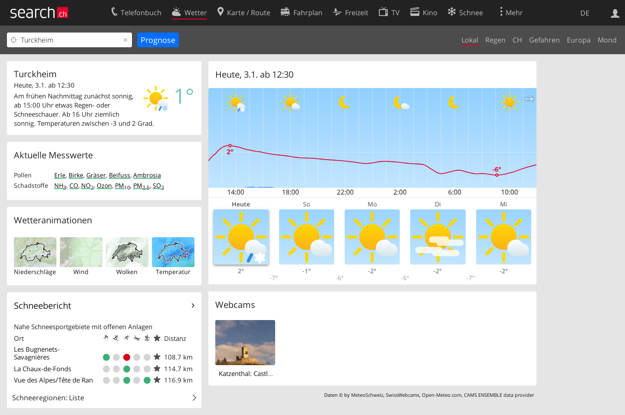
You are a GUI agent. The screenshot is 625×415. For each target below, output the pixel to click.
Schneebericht (42, 305)
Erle (60, 175)
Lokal (469, 40)
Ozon (104, 185)
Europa (579, 40)
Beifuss (119, 175)
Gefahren (544, 40)
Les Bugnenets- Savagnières (36, 353)
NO (87, 185)
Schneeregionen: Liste (48, 397)
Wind (81, 272)
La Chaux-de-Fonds (42, 368)
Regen (495, 40)
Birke (76, 175)
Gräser (96, 175)
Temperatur (173, 272)
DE (584, 13)
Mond (607, 40)
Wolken (127, 272)
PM (122, 185)
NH (60, 185)
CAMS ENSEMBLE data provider (499, 395)
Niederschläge (35, 272)
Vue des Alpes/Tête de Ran (53, 380)
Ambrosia (147, 175)
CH (517, 40)
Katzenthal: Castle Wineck (257, 373)
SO (158, 185)
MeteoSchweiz (367, 395)
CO (73, 185)
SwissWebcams (402, 395)
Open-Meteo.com (441, 395)
